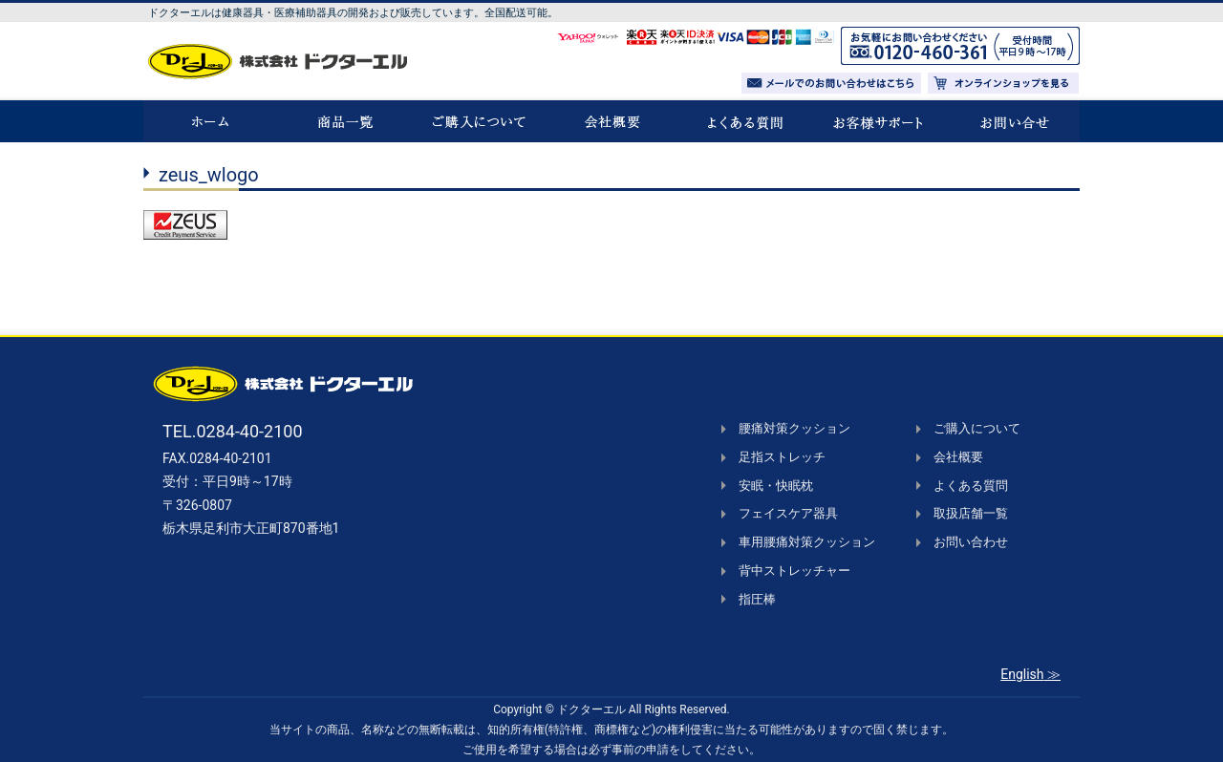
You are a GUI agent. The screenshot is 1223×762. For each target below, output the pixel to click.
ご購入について (976, 428)
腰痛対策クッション (794, 428)
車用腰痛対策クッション (807, 542)
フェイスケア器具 (788, 513)
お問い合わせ (970, 542)
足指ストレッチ (782, 457)
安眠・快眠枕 (776, 485)
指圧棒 (757, 599)
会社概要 (958, 457)
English (1021, 674)
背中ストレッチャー (794, 570)
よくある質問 (970, 485)
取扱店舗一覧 (970, 513)
